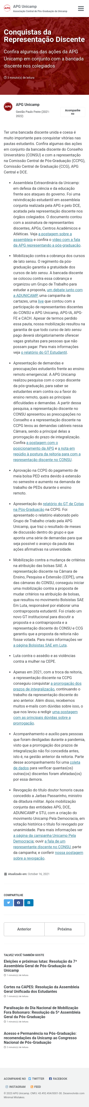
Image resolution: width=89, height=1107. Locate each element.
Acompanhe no (72, 112)
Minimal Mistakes (14, 1097)
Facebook (58, 1078)
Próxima (64, 929)
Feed (35, 1087)
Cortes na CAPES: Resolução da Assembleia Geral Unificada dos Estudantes (41, 989)
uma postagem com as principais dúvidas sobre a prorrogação (45, 718)
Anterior (24, 929)
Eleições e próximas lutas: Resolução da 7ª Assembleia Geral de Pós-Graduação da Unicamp (40, 966)
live (41, 301)
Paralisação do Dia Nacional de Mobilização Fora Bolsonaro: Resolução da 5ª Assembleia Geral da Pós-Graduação (42, 1012)
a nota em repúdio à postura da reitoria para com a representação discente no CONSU (47, 454)
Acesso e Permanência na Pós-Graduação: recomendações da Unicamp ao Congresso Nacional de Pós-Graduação (40, 1038)
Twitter (36, 1078)
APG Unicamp (40, 8)
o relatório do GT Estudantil (44, 352)
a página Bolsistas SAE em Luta (40, 645)
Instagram (15, 1087)
